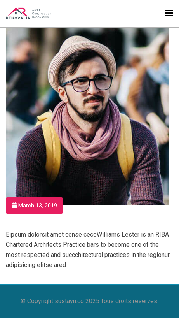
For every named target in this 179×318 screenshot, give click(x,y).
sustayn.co (69, 301)
